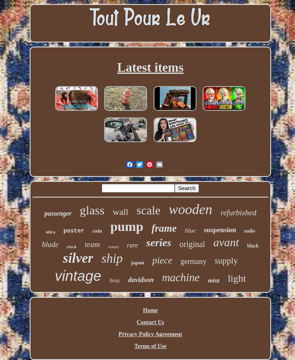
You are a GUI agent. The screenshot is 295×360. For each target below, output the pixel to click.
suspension (220, 230)
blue (190, 230)
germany (193, 261)
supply (226, 261)
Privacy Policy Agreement (150, 334)
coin (97, 231)
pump (126, 226)
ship (112, 258)
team (92, 244)
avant (226, 242)
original (192, 244)
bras (115, 281)
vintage (78, 276)
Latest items (150, 67)
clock (72, 246)
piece (162, 260)
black (253, 246)
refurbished (238, 212)
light (237, 278)
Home (150, 310)
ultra (50, 231)
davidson (141, 280)
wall (121, 212)
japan (137, 262)
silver (78, 258)
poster (73, 231)
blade (50, 244)
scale (149, 210)
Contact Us (150, 322)
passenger (58, 213)
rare (132, 245)
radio (249, 231)
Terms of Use (150, 346)
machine (180, 277)
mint (214, 280)
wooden (190, 209)
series (158, 243)
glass (92, 210)
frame (164, 228)
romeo (113, 247)
